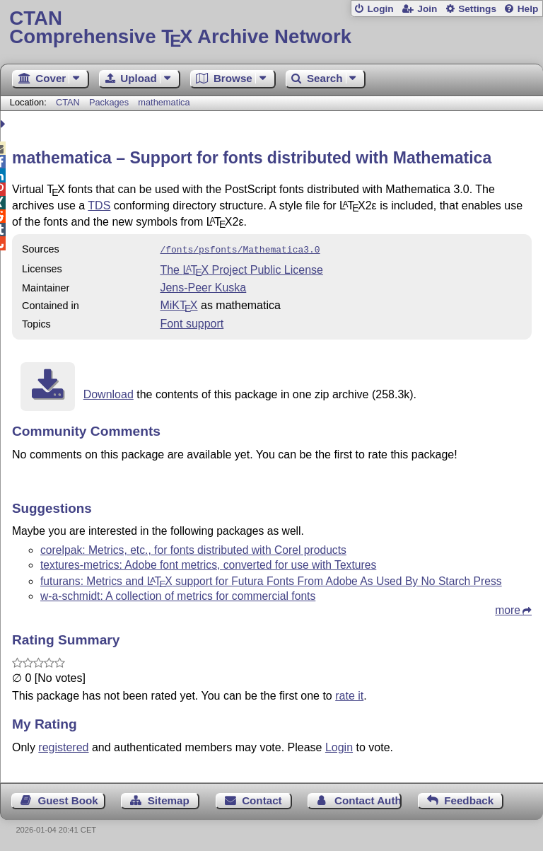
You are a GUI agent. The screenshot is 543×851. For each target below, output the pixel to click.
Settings (477, 9)
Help (528, 9)
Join (427, 9)
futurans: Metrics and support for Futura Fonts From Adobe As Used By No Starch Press (271, 580)
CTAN (68, 102)
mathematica (163, 102)
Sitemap (168, 799)
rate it (349, 694)
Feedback (469, 799)
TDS (99, 205)
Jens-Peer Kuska (203, 286)
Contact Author (368, 799)
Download (108, 393)
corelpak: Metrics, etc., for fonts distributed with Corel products (193, 549)
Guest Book (68, 799)
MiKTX (178, 304)
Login (380, 9)
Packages (110, 102)
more (507, 609)
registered (63, 746)
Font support (191, 322)
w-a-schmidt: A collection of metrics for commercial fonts (177, 595)
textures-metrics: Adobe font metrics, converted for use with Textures (208, 563)
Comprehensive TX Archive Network (271, 28)
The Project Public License (241, 268)
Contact (262, 799)
